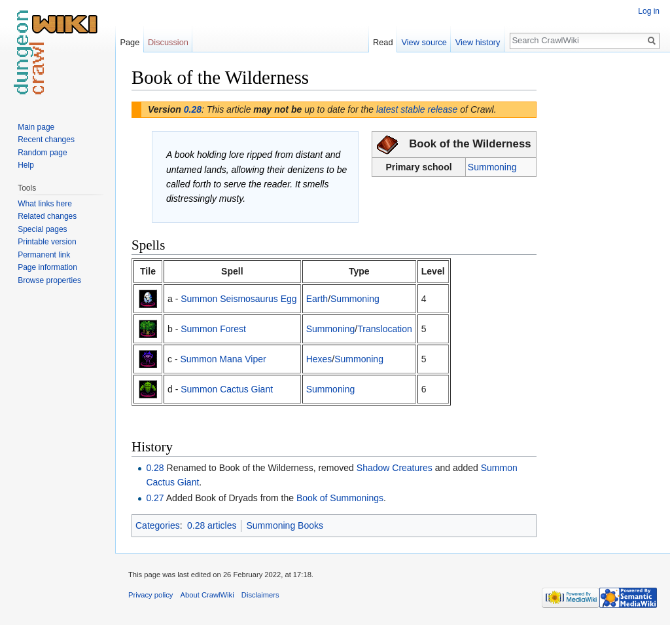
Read (383, 42)
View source (423, 42)
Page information (47, 267)
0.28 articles (211, 525)
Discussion (168, 42)
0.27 (155, 498)
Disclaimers (260, 595)
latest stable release (417, 109)
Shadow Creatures (394, 468)
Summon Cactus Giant (227, 389)
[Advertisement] (602, 262)
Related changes (47, 216)
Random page (42, 152)
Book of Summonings (339, 498)
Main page (36, 127)
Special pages (42, 229)
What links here (45, 203)
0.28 (193, 109)
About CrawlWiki (207, 595)
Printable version (47, 241)
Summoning (492, 167)
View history (478, 42)
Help (26, 165)
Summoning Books (284, 525)
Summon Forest (213, 329)
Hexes (319, 359)
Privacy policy (150, 595)
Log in (649, 11)
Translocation (384, 329)
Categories (157, 525)
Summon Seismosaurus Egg (238, 299)
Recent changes (46, 139)
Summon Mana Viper (223, 359)
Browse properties (49, 280)
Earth (317, 299)
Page (129, 42)
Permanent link (44, 254)
